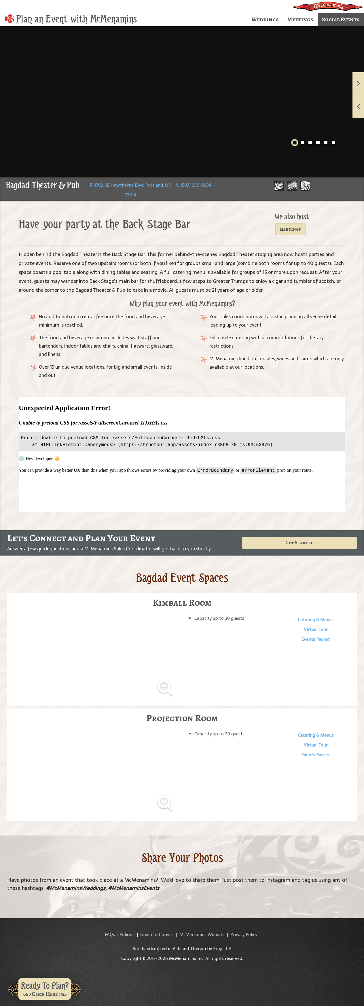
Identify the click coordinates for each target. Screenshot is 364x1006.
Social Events (341, 19)
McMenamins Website (202, 934)
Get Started (299, 542)
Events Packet (315, 639)
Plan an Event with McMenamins (70, 19)
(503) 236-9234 (193, 185)
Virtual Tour (315, 629)
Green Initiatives (157, 934)
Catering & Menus (315, 619)
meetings (290, 229)
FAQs (110, 934)
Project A (222, 948)
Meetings (300, 19)
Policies (127, 934)
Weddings (265, 19)
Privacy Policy (243, 934)
